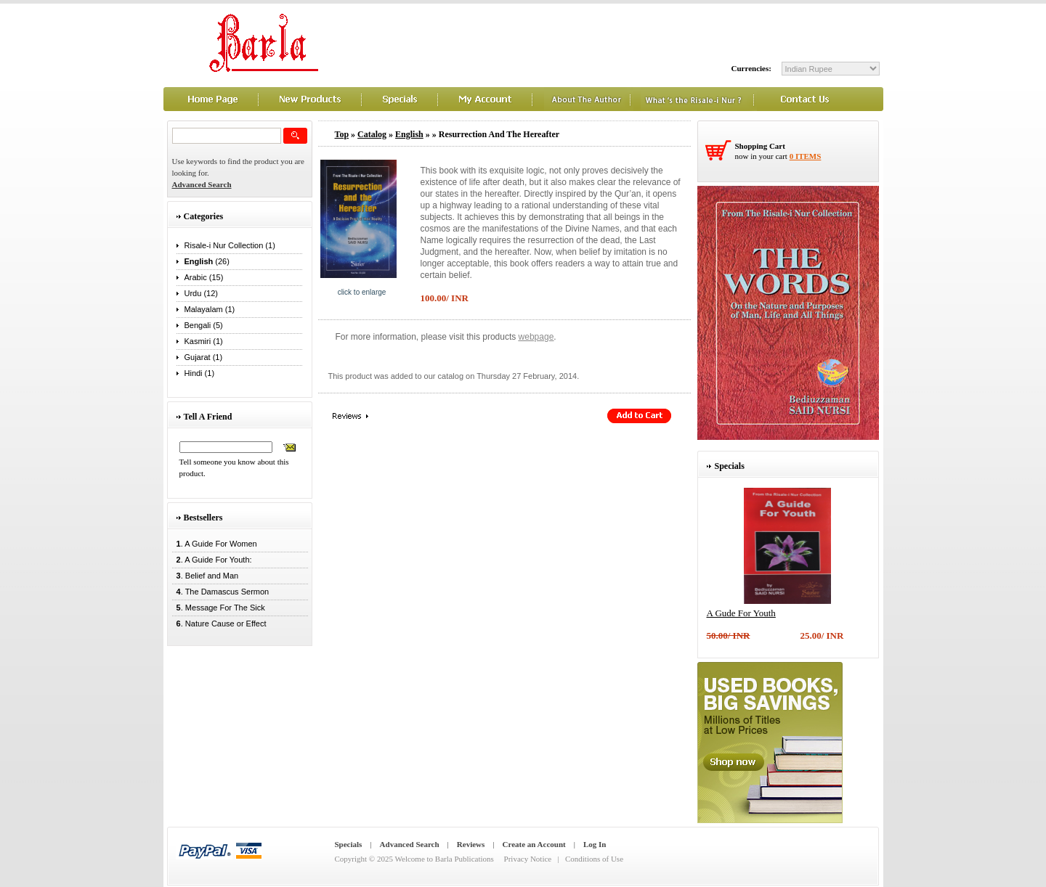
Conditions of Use (594, 858)
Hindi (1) (200, 373)
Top (342, 134)
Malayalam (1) (210, 309)
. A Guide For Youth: (212, 559)
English (409, 134)
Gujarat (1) (204, 357)
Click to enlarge (362, 292)
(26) (207, 261)
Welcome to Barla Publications (444, 858)
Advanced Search (409, 844)
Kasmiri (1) (204, 341)
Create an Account (534, 844)
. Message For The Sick (218, 607)
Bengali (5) (204, 325)
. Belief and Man (205, 575)
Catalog (371, 134)
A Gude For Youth (741, 613)
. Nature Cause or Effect (219, 623)
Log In (595, 844)
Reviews (471, 844)
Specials (348, 844)
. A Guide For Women (214, 543)
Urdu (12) (201, 293)
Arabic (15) (204, 277)
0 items (806, 156)
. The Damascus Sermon (220, 591)
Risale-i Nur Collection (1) (230, 245)
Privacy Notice (528, 858)
